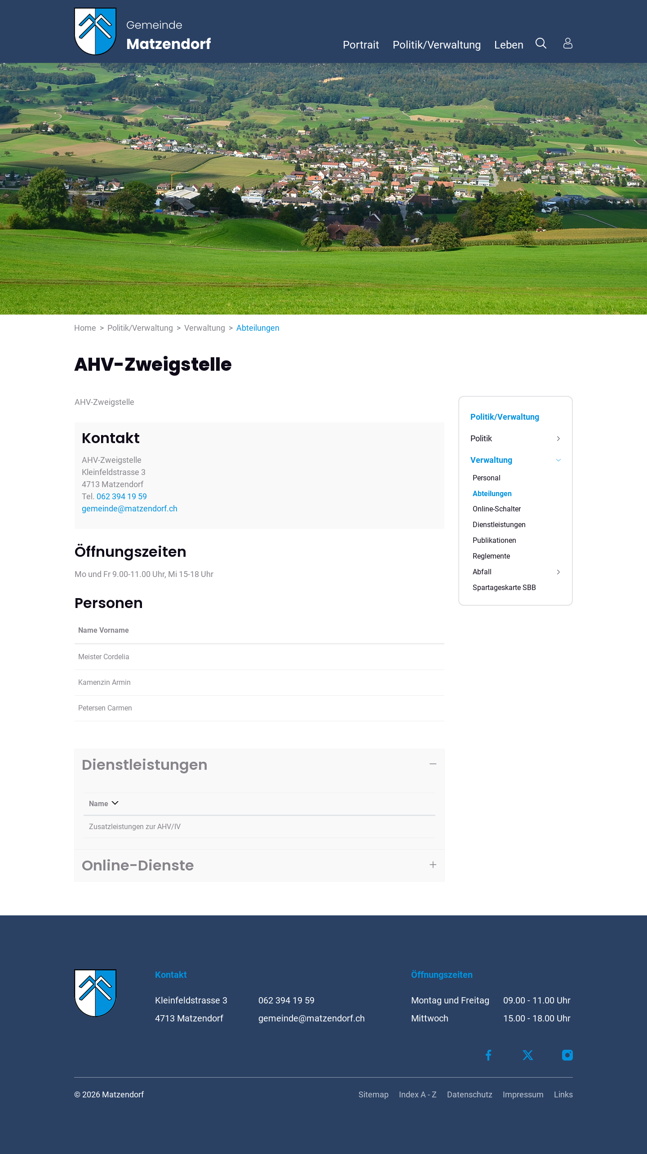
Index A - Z (418, 1094)
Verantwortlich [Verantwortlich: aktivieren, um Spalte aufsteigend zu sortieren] (275, 803)
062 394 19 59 (122, 496)
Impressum (523, 1094)
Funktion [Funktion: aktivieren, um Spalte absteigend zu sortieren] (166, 630)
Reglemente (491, 556)
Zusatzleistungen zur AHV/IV (135, 826)
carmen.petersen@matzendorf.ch (380, 708)
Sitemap (374, 1094)
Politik (481, 438)
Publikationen (494, 540)
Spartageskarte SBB (504, 587)
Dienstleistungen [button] (145, 765)
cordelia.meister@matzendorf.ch (379, 656)
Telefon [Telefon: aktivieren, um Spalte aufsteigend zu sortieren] (362, 803)
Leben (508, 45)
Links (563, 1094)
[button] (541, 43)
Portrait (361, 45)
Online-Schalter (497, 509)
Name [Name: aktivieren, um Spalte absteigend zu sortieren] (98, 803)
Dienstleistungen (499, 524)
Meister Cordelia (103, 656)
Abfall (482, 572)
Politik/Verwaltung (437, 45)
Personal (487, 478)
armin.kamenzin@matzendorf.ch (379, 682)
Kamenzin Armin (104, 682)
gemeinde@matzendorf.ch (129, 508)
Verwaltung (491, 460)
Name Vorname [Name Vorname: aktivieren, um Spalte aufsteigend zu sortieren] (103, 630)
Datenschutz (469, 1094)
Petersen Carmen (105, 708)
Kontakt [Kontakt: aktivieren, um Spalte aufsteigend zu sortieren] (340, 630)
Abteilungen (492, 495)
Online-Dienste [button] (138, 865)
